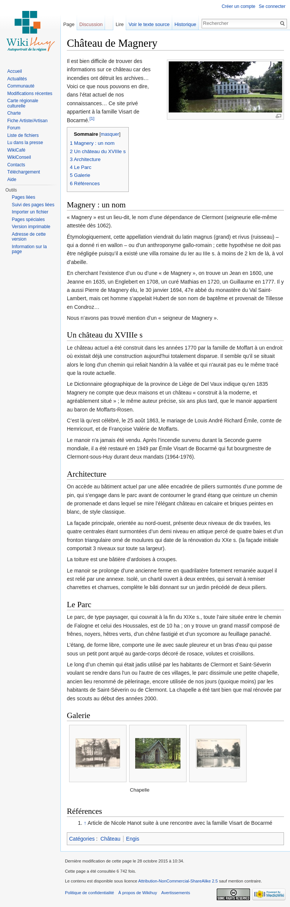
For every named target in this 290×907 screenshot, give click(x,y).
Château (110, 839)
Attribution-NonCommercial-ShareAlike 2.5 (178, 881)
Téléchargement (23, 172)
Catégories (82, 839)
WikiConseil (19, 157)
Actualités (17, 78)
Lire (119, 24)
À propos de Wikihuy (137, 892)
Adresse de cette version (29, 237)
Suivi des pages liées (33, 204)
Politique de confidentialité (89, 892)
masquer (110, 134)
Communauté (20, 86)
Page (68, 24)
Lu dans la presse (25, 142)
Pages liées (23, 197)
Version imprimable (31, 226)
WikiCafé (16, 150)
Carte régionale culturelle (22, 103)
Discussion (91, 24)
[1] (91, 118)
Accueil (14, 71)
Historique (185, 24)
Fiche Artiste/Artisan (27, 120)
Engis (132, 839)
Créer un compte (238, 6)
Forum (13, 127)
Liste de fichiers (23, 135)
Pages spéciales (28, 219)
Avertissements (175, 892)
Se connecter (272, 6)
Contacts (16, 164)
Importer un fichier (30, 212)
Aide (11, 179)
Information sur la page (29, 249)
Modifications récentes (29, 93)
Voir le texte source (149, 24)
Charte (14, 113)
